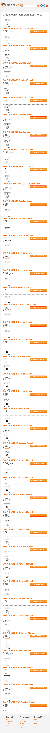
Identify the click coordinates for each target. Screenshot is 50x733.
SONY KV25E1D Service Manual (17, 270)
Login (39, 2)
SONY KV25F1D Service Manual (17, 391)
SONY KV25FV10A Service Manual (19, 685)
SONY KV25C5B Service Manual (18, 115)
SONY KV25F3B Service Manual (18, 564)
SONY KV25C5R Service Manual (18, 201)
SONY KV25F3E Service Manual (18, 598)
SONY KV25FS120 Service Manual (19, 650)
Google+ (36, 725)
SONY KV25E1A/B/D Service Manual (20, 236)
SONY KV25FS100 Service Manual (19, 633)
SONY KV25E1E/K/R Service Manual (19, 305)
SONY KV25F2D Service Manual (18, 477)
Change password (24, 725)
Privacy (7, 723)
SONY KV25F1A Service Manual (18, 357)
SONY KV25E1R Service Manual (17, 339)
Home (3, 10)
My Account (22, 719)
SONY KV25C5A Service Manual (18, 97)
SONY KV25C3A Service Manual (18, 28)
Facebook (36, 721)
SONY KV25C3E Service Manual (18, 80)
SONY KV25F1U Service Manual (17, 426)
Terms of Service (9, 721)
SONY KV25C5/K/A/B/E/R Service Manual (22, 184)
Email (35, 719)
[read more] (7, 34)
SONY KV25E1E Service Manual (17, 287)
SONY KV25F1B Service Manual (17, 374)
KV (10, 10)
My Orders (22, 723)
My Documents (23, 721)
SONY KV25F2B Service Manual (18, 460)
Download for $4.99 (38, 31)
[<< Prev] (5, 17)
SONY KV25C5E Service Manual (18, 149)
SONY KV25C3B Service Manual (18, 46)
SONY (7, 10)
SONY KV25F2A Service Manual (18, 443)
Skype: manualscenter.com (40, 727)
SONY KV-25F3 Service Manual (17, 529)
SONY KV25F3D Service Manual (18, 581)
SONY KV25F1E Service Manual (17, 408)
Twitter (35, 723)
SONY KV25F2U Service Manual (18, 512)
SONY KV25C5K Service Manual (18, 167)
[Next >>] (15, 17)
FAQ (7, 725)
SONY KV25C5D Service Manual (18, 132)
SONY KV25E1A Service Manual (18, 218)
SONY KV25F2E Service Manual (18, 495)
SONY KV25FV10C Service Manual (19, 702)
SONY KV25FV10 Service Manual (18, 667)
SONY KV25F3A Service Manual (18, 547)
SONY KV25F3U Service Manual (18, 616)
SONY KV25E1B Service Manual (17, 253)
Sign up (42, 2)
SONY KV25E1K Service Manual (17, 322)
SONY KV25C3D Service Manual (18, 63)
